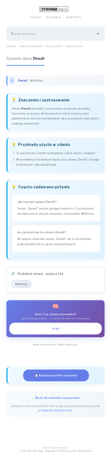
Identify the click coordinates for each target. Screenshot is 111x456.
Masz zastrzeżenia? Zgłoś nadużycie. (55, 344)
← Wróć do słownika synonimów (56, 398)
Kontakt (32, 451)
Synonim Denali (74, 46)
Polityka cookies (68, 451)
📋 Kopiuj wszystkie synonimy (56, 375)
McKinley (36, 80)
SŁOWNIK (53, 17)
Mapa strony (85, 451)
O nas (23, 451)
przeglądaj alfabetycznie (55, 410)
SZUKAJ (36, 17)
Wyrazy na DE (54, 46)
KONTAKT (73, 17)
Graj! (55, 328)
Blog (41, 451)
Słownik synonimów (31, 46)
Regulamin (51, 451)
